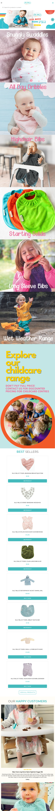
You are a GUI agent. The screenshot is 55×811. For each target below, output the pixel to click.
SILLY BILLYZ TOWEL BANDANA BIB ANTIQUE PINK (27, 473)
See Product (27, 481)
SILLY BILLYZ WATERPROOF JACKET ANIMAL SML (27, 590)
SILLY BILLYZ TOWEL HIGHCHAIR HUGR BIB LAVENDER (27, 678)
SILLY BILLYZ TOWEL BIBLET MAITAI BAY (27, 620)
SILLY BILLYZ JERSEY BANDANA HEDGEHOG (27, 502)
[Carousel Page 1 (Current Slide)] (26, 27)
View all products (27, 692)
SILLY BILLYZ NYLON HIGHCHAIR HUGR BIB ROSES (27, 532)
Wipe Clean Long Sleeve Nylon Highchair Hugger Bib (27, 772)
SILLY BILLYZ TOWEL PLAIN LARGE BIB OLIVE (27, 561)
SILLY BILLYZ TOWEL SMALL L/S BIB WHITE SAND (27, 649)
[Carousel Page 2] (28, 27)
